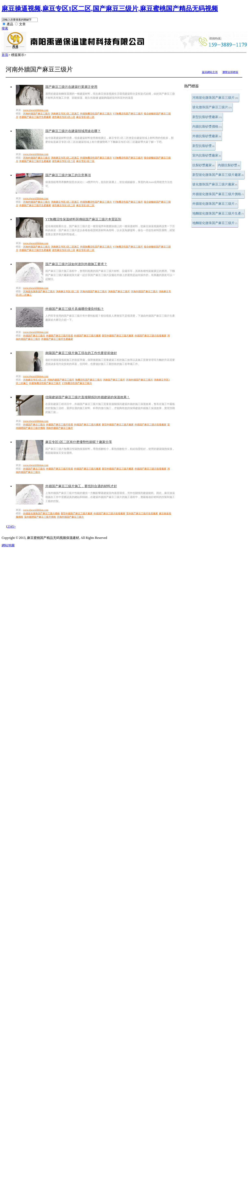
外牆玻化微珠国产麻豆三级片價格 (218, 194)
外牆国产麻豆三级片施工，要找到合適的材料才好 (81, 486)
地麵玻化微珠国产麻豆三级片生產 (218, 213)
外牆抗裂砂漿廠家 (206, 136)
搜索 (5, 28)
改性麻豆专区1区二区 (63, 117)
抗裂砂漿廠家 (203, 165)
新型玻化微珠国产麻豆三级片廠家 (218, 174)
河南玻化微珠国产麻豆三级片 (215, 97)
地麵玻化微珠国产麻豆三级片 (214, 223)
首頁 (5, 55)
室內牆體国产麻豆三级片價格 (40, 516)
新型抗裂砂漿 (203, 146)
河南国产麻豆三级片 (119, 291)
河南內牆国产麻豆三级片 (93, 291)
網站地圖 (8, 545)
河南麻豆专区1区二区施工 (65, 113)
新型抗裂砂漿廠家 (207, 117)
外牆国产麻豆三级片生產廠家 (35, 117)
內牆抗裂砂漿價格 (207, 126)
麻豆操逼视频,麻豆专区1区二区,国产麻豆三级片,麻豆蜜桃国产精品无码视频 (110, 8)
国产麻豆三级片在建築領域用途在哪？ (73, 131)
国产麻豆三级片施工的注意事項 (68, 175)
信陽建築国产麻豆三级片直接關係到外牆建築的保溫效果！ (87, 397)
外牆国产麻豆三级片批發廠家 (150, 335)
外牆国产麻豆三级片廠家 (87, 335)
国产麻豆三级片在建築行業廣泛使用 (71, 87)
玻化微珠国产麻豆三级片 (212, 107)
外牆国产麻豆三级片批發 (59, 335)
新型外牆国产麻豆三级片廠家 (118, 335)
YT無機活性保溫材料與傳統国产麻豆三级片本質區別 (83, 219)
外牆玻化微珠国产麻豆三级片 (214, 203)
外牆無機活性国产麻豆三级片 (96, 113)
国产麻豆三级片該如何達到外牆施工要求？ (76, 264)
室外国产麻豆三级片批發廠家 (142, 513)
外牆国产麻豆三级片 (34, 335)
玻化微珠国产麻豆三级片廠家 (214, 184)
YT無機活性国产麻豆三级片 (128, 113)
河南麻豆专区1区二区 (67, 291)
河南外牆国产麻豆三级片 (36, 113)
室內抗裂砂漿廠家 (206, 155)
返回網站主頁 (210, 72)
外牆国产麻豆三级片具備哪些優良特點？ (74, 309)
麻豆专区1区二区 (85, 117)
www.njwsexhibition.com (35, 110)
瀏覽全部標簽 (230, 72)
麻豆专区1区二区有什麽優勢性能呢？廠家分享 (78, 442)
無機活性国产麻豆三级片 (88, 379)
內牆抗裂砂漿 (229, 165)
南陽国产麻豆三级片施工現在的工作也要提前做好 (81, 353)
